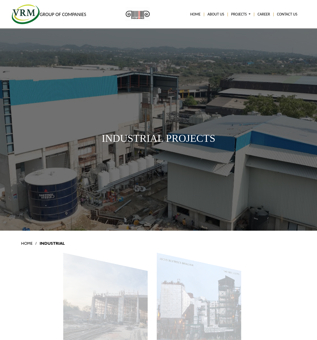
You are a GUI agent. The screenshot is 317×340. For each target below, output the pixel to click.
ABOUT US (215, 14)
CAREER (263, 14)
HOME (195, 14)
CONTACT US (287, 14)
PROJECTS (239, 14)
